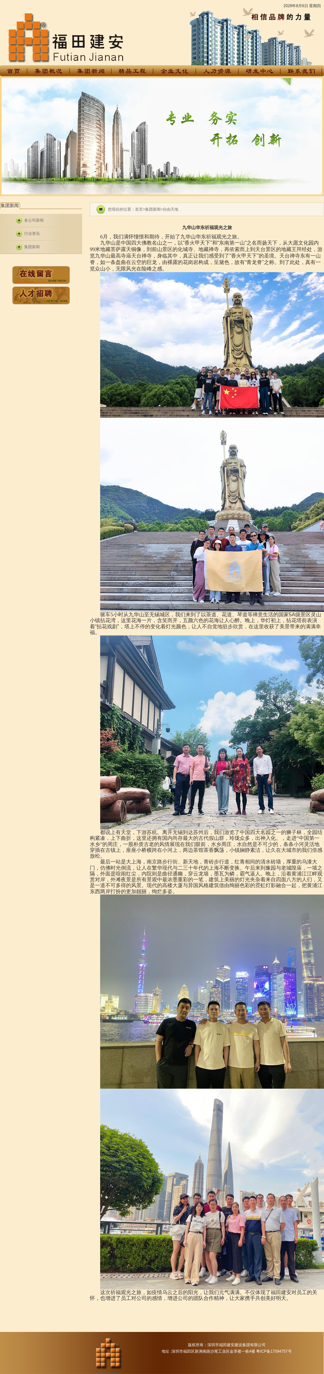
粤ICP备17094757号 (273, 1351)
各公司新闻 (34, 220)
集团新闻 (32, 247)
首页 (139, 209)
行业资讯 (32, 233)
